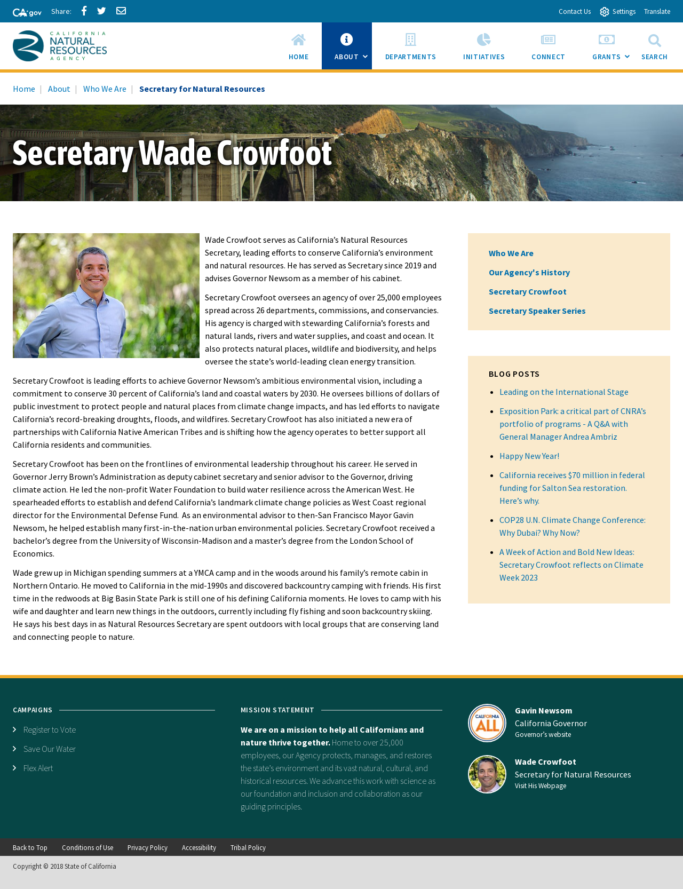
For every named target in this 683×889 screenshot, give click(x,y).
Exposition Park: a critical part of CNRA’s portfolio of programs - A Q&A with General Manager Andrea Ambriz (572, 424)
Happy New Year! (529, 455)
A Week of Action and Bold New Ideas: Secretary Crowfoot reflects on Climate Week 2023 (571, 564)
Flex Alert (38, 768)
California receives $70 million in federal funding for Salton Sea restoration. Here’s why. (572, 488)
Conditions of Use (87, 847)
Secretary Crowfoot (528, 291)
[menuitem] (298, 45)
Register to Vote (49, 729)
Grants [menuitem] (613, 49)
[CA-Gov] (22, 13)
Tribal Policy (248, 847)
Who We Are (104, 88)
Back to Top (30, 847)
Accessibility (199, 847)
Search (654, 45)
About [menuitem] (353, 49)
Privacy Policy (148, 847)
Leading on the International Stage (564, 391)
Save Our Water (49, 748)
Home (24, 88)
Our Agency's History (529, 272)
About (59, 88)
